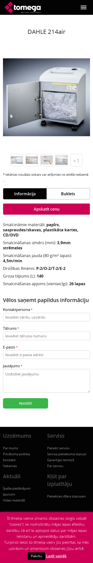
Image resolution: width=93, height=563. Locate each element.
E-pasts (10, 347)
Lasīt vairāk (56, 555)
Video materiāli (14, 500)
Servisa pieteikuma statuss (66, 454)
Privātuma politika (16, 454)
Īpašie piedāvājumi (17, 488)
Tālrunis (11, 328)
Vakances (10, 466)
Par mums (10, 448)
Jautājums (12, 366)
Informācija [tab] (25, 193)
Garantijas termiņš (60, 460)
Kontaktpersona (17, 309)
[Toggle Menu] (84, 7)
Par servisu (55, 466)
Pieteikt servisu (58, 448)
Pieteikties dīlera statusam (66, 496)
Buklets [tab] (68, 193)
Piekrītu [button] (36, 556)
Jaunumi (9, 494)
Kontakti (9, 460)
